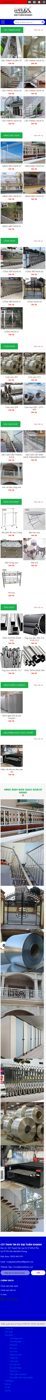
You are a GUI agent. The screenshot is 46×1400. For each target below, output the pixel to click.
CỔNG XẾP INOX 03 (12, 271)
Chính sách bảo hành (9, 1286)
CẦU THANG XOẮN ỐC (11, 60)
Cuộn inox (14, 1361)
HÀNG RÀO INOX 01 (11, 226)
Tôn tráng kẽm (15, 1341)
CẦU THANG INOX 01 (34, 121)
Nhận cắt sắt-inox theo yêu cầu (12, 770)
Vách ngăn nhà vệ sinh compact (11, 716)
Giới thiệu (9, 1331)
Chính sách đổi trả (8, 1290)
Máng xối (14, 1344)
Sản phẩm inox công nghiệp (21, 1377)
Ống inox (13, 1370)
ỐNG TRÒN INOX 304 (34, 670)
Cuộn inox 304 (11, 407)
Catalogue (9, 1380)
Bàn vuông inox (11, 562)
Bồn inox (13, 1348)
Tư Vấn (3, 1294)
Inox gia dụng (15, 1367)
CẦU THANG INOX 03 (34, 90)
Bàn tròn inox (34, 532)
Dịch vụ (8, 1384)
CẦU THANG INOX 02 (11, 121)
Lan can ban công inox (11, 487)
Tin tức (7, 1387)
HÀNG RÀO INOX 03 (11, 196)
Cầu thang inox (16, 1338)
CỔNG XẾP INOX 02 (34, 271)
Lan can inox (15, 1364)
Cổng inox (14, 1357)
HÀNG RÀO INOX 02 (34, 196)
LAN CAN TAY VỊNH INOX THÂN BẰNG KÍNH (34, 456)
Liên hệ (7, 1390)
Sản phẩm (9, 1335)
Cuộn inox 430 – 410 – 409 (34, 408)
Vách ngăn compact (18, 1374)
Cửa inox (13, 1351)
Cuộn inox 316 (34, 377)
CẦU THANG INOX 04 (11, 90)
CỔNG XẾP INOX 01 (12, 301)
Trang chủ (9, 1328)
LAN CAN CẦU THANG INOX (12, 456)
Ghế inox (34, 562)
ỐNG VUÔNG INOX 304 (12, 639)
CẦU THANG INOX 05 (34, 60)
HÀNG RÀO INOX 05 (11, 166)
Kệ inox (12, 592)
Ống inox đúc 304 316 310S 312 (34, 639)
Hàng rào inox (15, 1354)
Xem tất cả (38, 29)
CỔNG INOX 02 (34, 301)
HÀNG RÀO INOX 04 (34, 166)
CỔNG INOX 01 (11, 332)
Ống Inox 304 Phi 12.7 (12, 670)
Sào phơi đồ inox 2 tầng (12, 532)
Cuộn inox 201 (11, 377)
